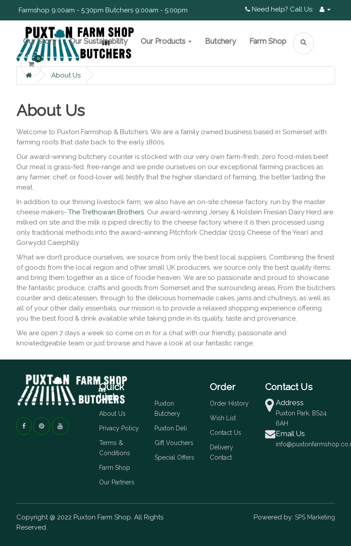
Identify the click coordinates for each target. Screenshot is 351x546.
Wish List (223, 418)
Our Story (39, 41)
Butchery (220, 41)
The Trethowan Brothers (106, 212)
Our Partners (117, 482)
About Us (66, 75)
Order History (229, 403)
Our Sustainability (98, 41)
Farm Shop (267, 41)
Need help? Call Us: (279, 9)
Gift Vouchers (173, 442)
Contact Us (225, 432)
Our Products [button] (166, 41)
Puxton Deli (170, 428)
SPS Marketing (315, 517)
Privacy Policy (119, 428)
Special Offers (174, 457)
